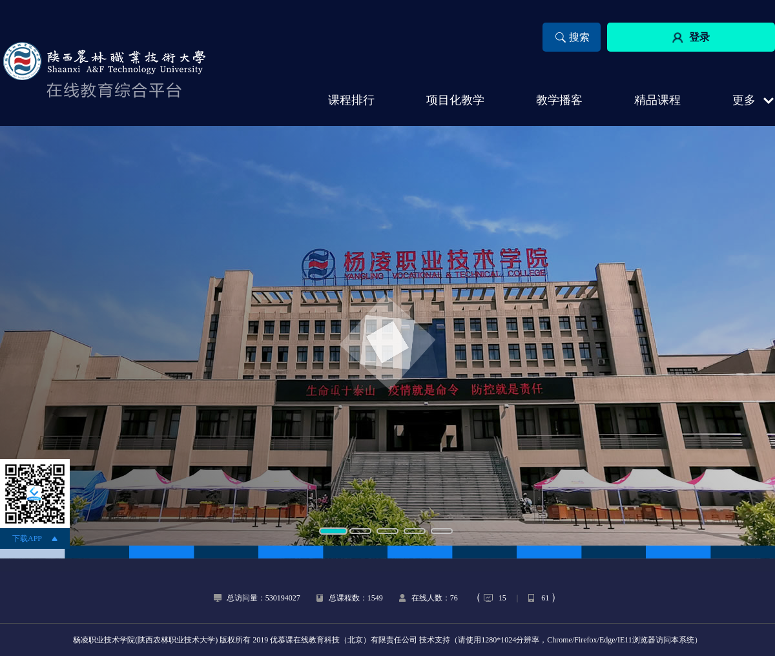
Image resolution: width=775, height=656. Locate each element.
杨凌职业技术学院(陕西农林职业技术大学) (145, 639)
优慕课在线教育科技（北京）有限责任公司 (343, 639)
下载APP (27, 538)
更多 (744, 100)
